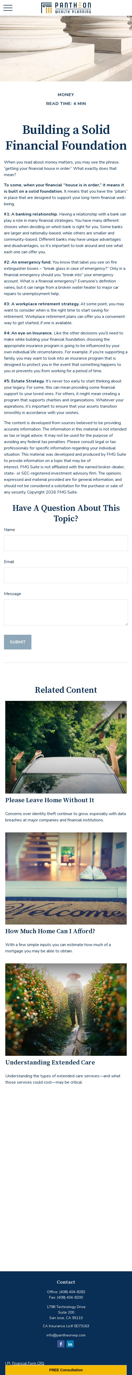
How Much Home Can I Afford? (50, 931)
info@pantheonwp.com (66, 1335)
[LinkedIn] (70, 1343)
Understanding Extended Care (50, 1063)
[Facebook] (60, 1343)
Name (9, 530)
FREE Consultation (66, 1370)
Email (9, 562)
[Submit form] (17, 642)
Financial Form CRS (28, 1363)
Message (12, 594)
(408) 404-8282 (72, 1291)
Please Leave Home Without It (49, 800)
